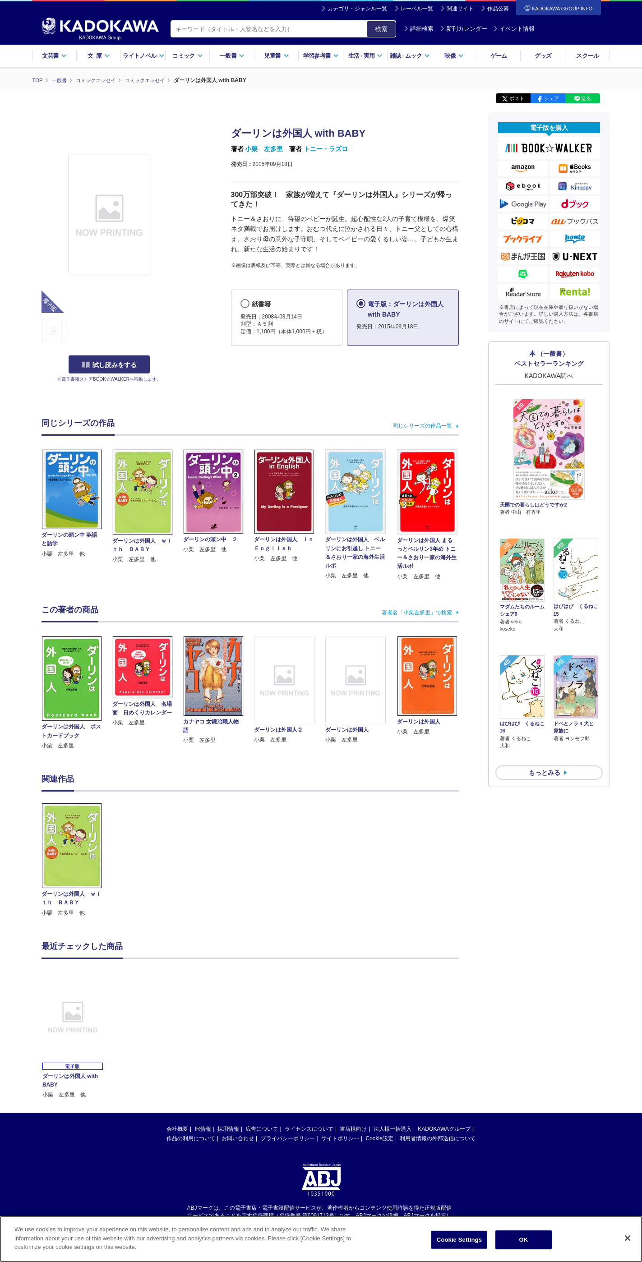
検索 (381, 28)
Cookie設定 (379, 1138)
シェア (551, 98)
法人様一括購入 (392, 1128)
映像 (454, 55)
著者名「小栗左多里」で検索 (417, 612)
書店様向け (353, 1128)
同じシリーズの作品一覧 (422, 425)
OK (523, 1239)
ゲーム (498, 55)
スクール (587, 55)
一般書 (232, 55)
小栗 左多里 (264, 148)
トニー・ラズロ (326, 148)
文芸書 (54, 55)
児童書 (276, 55)
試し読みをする (109, 364)
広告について (261, 1128)
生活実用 (365, 55)
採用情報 (228, 1128)
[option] (77, 859)
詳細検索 (419, 28)
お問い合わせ (238, 1138)
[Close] (627, 1238)
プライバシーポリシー (288, 1138)
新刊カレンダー (463, 28)
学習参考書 (321, 55)
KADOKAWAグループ (444, 1128)
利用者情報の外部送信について (438, 1138)
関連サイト (460, 8)
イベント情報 (514, 28)
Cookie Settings (459, 1239)
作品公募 (498, 8)
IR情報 (203, 1128)
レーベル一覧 (417, 8)
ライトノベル (143, 55)
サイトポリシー (340, 1138)
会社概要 (177, 1128)
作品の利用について (190, 1138)
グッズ (543, 55)
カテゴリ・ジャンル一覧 (357, 8)
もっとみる (544, 724)
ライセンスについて (309, 1128)
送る (586, 98)
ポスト (516, 98)
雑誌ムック (410, 55)
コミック (187, 55)
